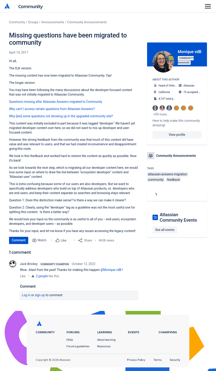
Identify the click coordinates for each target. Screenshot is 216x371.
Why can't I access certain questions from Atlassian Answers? (52, 109)
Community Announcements (87, 22)
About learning (106, 339)
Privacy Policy (136, 360)
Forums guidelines (77, 346)
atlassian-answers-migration (167, 174)
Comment (19, 240)
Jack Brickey (29, 264)
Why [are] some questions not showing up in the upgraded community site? (61, 116)
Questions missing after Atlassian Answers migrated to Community (55, 101)
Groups (33, 22)
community (156, 179)
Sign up (40, 295)
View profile (177, 134)
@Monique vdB (111, 270)
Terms (157, 360)
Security (175, 360)
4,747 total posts (168, 98)
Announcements (52, 22)
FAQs (69, 339)
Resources (103, 346)
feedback (173, 179)
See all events (164, 230)
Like (23, 276)
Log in (26, 295)
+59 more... (161, 114)
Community (30, 6)
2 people (42, 276)
